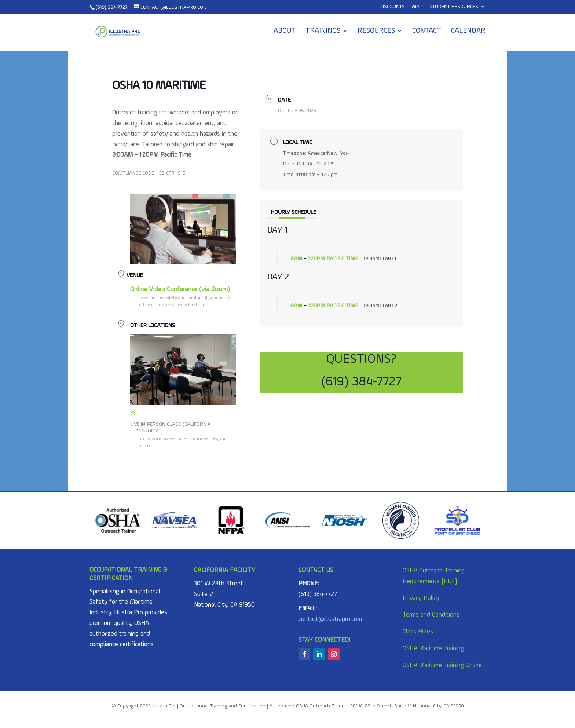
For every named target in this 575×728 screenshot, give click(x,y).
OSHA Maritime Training (433, 648)
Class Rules (418, 632)
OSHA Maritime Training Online (442, 665)
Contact (426, 31)
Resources (376, 31)
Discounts (392, 6)
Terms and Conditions (431, 615)
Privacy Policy (421, 598)
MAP (417, 6)
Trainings (322, 31)
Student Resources (453, 6)
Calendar (468, 31)
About (285, 31)
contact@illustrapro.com (330, 619)
